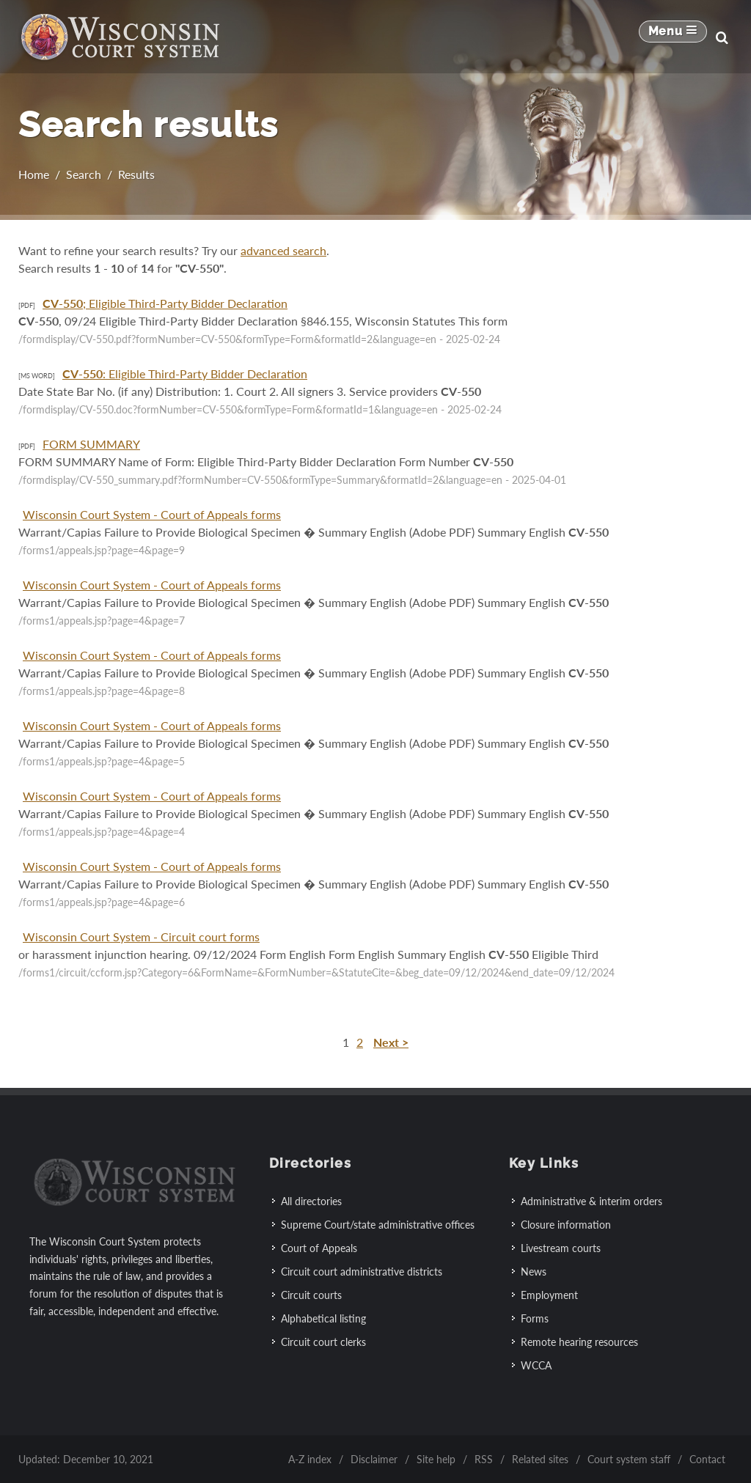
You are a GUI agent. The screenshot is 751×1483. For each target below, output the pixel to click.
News (533, 1271)
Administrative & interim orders (591, 1200)
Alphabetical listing (323, 1317)
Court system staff (628, 1458)
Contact (707, 1458)
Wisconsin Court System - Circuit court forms (141, 936)
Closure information (566, 1224)
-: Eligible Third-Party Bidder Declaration (184, 373)
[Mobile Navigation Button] (673, 37)
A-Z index (309, 1458)
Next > (391, 1042)
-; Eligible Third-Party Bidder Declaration (165, 303)
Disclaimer (374, 1458)
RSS (484, 1458)
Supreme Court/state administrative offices (378, 1224)
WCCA (536, 1364)
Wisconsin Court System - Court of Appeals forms (152, 514)
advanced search (283, 250)
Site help (436, 1458)
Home (33, 174)
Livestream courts (561, 1247)
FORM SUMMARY (91, 444)
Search (83, 174)
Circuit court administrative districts (361, 1271)
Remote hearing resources (579, 1341)
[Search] (722, 37)
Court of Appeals (319, 1247)
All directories (311, 1200)
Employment (549, 1294)
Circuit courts (311, 1294)
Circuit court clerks (323, 1341)
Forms (535, 1317)
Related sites (540, 1458)
